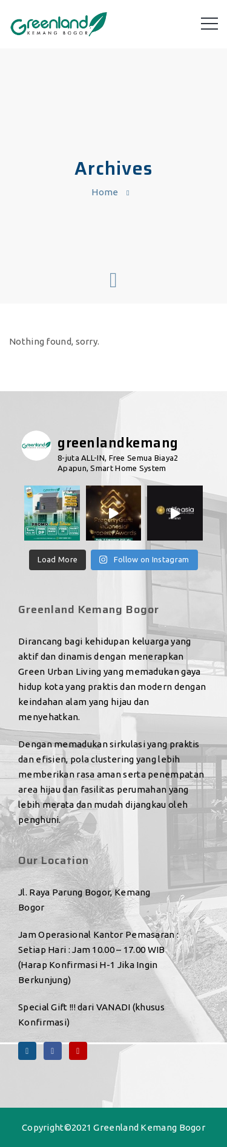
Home (104, 192)
